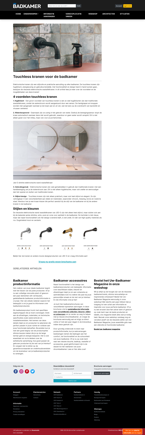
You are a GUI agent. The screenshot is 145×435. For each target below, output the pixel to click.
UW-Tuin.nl (57, 403)
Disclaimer (16, 409)
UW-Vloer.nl (57, 406)
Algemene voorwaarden (20, 406)
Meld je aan (72, 381)
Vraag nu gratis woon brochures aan (57, 261)
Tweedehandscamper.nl (101, 395)
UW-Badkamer (58, 395)
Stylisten (124, 14)
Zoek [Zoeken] (78, 6)
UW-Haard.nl (58, 397)
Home (18, 14)
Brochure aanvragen (102, 373)
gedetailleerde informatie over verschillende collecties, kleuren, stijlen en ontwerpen (72, 311)
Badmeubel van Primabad (102, 400)
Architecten (108, 14)
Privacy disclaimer (19, 411)
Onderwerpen (30, 14)
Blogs (96, 414)
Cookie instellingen (19, 414)
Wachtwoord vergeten (20, 397)
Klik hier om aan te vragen (132, 432)
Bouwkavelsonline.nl (60, 414)
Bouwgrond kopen (99, 397)
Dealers (96, 417)
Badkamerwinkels (99, 411)
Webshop (92, 14)
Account (119, 6)
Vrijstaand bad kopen (100, 403)
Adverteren (36, 395)
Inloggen (15, 395)
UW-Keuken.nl (58, 400)
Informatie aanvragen (49, 15)
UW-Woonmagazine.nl (60, 408)
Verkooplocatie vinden (74, 15)
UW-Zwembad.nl (59, 411)
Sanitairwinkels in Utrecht (82, 400)
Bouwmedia (35, 430)
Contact (35, 397)
